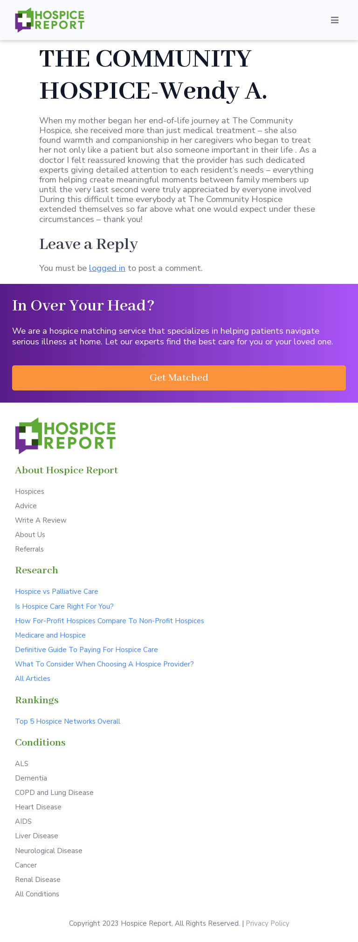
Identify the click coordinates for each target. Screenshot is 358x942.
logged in (107, 268)
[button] (179, 377)
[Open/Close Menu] (334, 20)
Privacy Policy (267, 923)
